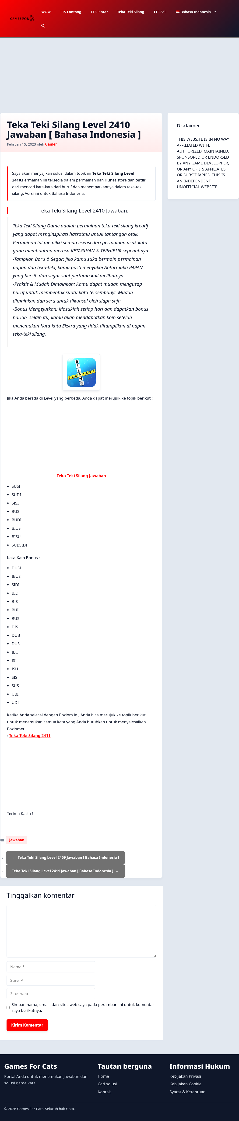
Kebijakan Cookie (185, 1083)
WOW (46, 11)
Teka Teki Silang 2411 (30, 735)
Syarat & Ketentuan (187, 1091)
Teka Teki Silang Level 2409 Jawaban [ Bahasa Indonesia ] (68, 857)
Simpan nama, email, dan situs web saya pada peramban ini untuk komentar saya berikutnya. (83, 1007)
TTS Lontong (70, 11)
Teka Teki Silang (130, 11)
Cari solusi (107, 1083)
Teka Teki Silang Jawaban (81, 475)
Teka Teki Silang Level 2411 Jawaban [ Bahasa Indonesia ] (62, 871)
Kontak (104, 1091)
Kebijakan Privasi (185, 1076)
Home (103, 1076)
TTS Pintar (99, 11)
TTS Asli (160, 11)
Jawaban (16, 840)
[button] (43, 26)
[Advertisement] (119, 73)
